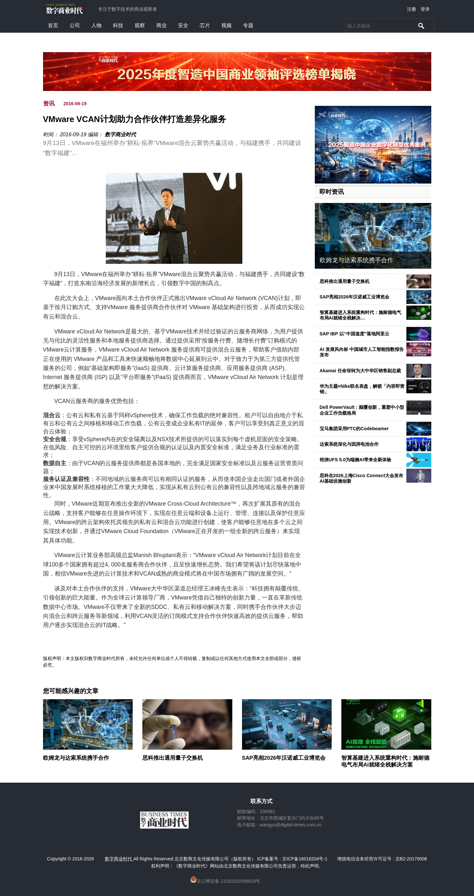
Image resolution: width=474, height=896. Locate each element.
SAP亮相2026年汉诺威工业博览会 (355, 296)
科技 (118, 25)
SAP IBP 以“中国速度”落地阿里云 (354, 333)
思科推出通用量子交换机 (344, 281)
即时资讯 (331, 191)
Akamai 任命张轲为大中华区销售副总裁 (360, 370)
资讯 (49, 103)
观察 (140, 25)
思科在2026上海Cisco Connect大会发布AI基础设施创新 (361, 478)
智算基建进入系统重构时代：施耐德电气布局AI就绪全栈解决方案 (385, 761)
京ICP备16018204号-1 (304, 858)
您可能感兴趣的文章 (70, 691)
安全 (183, 25)
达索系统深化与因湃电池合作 (349, 444)
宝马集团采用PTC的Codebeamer (354, 428)
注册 (411, 9)
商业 (161, 25)
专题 (248, 25)
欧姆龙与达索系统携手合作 (356, 260)
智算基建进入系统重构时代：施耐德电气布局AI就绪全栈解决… (360, 315)
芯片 (205, 25)
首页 (53, 25)
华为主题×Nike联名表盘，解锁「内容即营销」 (362, 389)
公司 (75, 25)
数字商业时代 (120, 134)
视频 (226, 25)
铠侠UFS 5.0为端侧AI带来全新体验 (355, 459)
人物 (96, 25)
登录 (425, 9)
